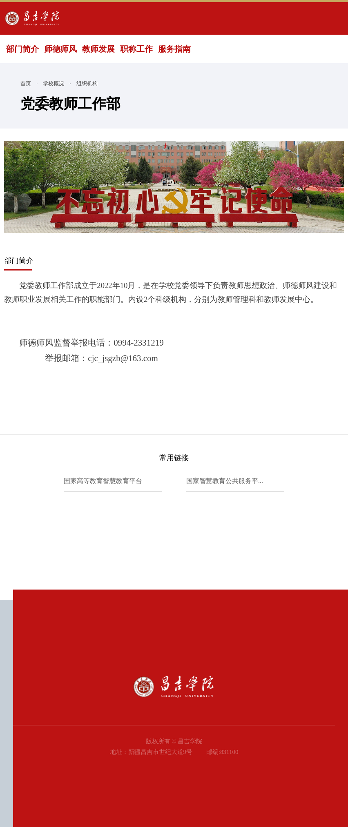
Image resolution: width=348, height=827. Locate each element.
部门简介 (22, 48)
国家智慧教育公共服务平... (224, 480)
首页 (25, 83)
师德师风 (60, 48)
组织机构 (87, 83)
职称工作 (136, 48)
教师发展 (98, 48)
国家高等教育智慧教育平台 (103, 480)
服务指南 (174, 48)
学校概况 (53, 83)
